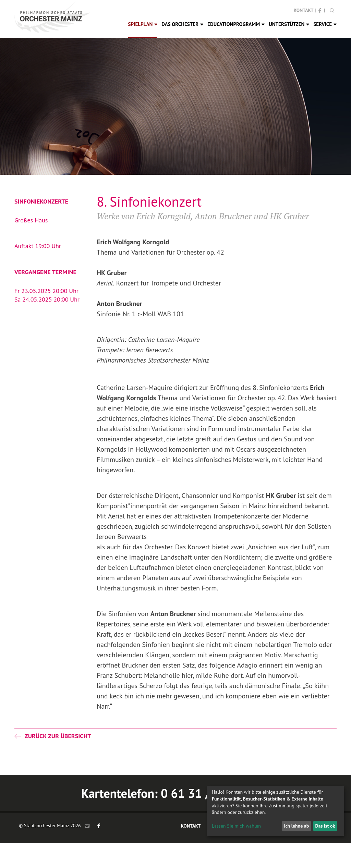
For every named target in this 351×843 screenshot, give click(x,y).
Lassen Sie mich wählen (236, 826)
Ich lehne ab (296, 826)
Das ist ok (325, 826)
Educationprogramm (236, 24)
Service (325, 24)
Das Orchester (182, 24)
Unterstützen (289, 24)
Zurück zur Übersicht (52, 736)
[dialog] (275, 811)
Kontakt (304, 10)
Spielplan (143, 24)
